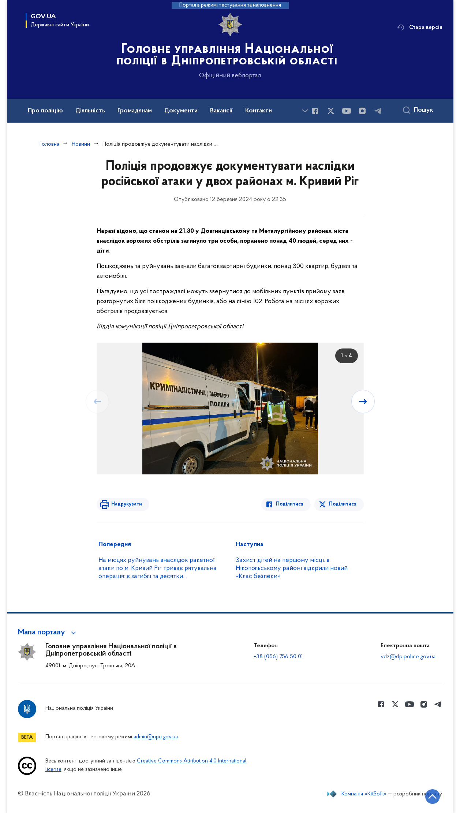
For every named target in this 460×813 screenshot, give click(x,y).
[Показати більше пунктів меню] (305, 111)
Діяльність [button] (90, 111)
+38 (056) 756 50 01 (278, 657)
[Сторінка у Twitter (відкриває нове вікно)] (330, 111)
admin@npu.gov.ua (156, 737)
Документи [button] (181, 111)
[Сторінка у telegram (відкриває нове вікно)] (378, 111)
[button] (48, 632)
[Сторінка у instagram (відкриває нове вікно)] (362, 111)
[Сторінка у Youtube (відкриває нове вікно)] (346, 111)
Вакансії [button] (221, 111)
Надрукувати (126, 504)
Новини (81, 144)
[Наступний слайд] (363, 401)
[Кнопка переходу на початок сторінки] (432, 796)
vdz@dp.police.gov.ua (408, 657)
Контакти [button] (258, 111)
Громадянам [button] (134, 111)
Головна (49, 144)
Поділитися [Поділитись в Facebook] (289, 504)
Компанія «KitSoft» (364, 794)
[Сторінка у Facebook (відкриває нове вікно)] (315, 111)
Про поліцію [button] (45, 111)
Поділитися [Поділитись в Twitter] (342, 504)
